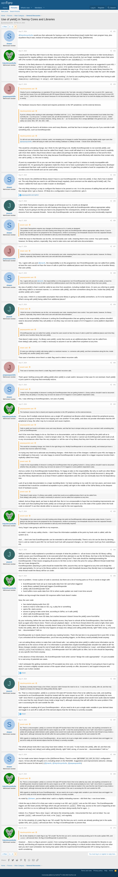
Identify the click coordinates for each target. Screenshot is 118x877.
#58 (114, 273)
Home (5, 8)
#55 (114, 201)
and (30, 195)
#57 (114, 246)
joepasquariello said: (27, 277)
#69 (114, 774)
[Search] (111, 8)
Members (38, 8)
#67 (114, 720)
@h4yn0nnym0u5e (26, 35)
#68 (114, 754)
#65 (114, 576)
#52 (114, 51)
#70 (114, 828)
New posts (4, 11)
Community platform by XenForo (59, 875)
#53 (114, 84)
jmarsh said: (24, 225)
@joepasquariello (26, 141)
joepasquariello (8, 23)
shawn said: (24, 251)
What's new (25, 8)
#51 (114, 31)
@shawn (31, 798)
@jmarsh (41, 263)
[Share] (111, 31)
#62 (114, 404)
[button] (31, 8)
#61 (114, 385)
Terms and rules (86, 870)
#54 (114, 175)
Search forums (15, 11)
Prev (5, 27)
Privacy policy (98, 870)
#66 (114, 679)
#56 (114, 220)
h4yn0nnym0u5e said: (27, 89)
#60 (114, 363)
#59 (114, 304)
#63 (114, 511)
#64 (114, 550)
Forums (14, 8)
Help (105, 870)
